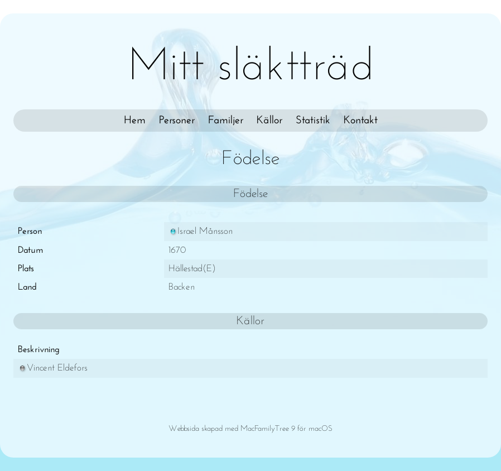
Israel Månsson (200, 231)
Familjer (225, 120)
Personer (177, 120)
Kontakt (361, 120)
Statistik (313, 120)
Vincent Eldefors (53, 368)
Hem (135, 120)
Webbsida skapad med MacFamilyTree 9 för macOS (250, 429)
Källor (269, 120)
